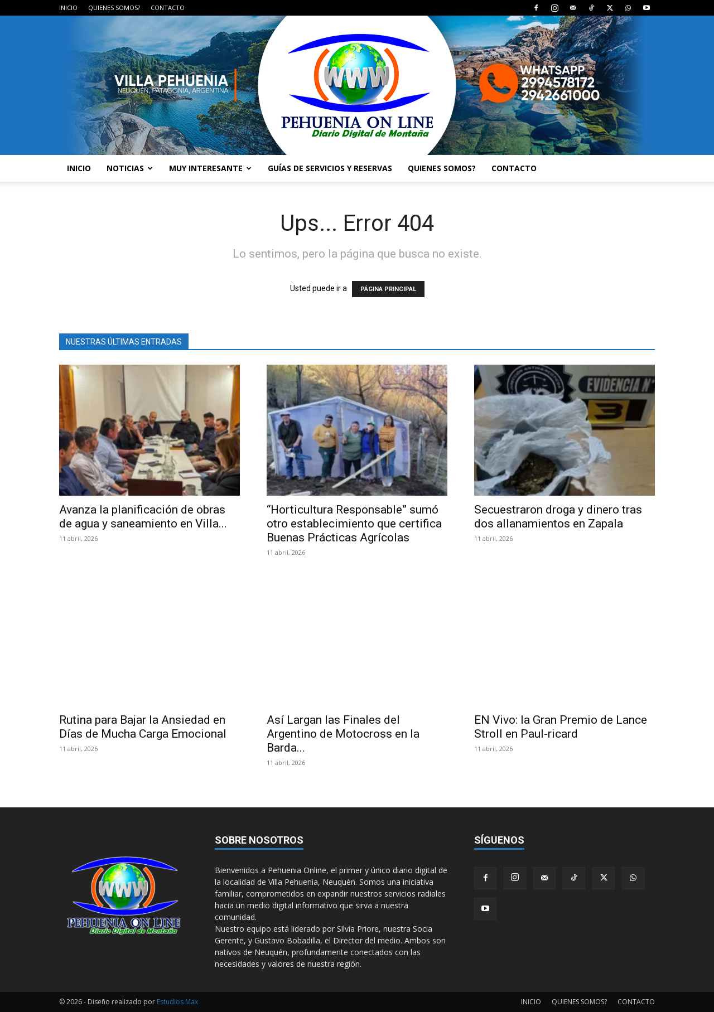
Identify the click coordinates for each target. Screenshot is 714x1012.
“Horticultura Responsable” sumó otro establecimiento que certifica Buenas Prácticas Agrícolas (354, 523)
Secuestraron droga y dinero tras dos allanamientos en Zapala (558, 516)
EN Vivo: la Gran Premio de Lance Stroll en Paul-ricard (560, 726)
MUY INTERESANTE (210, 168)
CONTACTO (168, 7)
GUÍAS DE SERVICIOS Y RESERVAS (330, 168)
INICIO (68, 7)
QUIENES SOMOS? (114, 7)
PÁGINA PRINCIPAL (388, 289)
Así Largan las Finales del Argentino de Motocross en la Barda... (343, 733)
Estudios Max (177, 1001)
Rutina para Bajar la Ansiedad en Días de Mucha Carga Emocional (142, 726)
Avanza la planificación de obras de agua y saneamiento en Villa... (143, 516)
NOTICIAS (130, 168)
